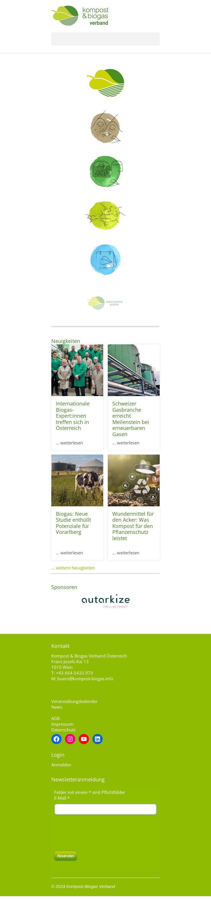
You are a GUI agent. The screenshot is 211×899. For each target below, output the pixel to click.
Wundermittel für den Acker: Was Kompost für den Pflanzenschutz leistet (133, 526)
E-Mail (62, 798)
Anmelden (61, 764)
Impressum (62, 724)
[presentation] (97, 833)
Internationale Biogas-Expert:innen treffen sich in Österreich (73, 415)
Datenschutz (63, 729)
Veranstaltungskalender (74, 701)
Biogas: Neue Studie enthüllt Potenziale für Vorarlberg (73, 523)
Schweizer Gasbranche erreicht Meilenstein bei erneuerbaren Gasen (130, 419)
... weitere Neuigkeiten (73, 568)
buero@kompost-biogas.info (85, 678)
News (56, 707)
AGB (55, 718)
